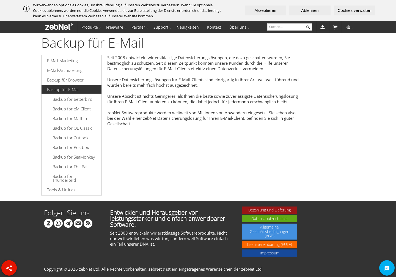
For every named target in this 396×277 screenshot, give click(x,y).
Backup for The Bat (70, 166)
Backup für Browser (65, 80)
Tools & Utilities (61, 189)
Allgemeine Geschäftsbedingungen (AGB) (269, 231)
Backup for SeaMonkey (74, 157)
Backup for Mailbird (71, 118)
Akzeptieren (265, 10)
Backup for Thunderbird (64, 178)
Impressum (269, 253)
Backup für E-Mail (63, 89)
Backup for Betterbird (72, 99)
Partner (138, 27)
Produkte (89, 27)
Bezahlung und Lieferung (269, 210)
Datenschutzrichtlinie (269, 218)
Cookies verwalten (355, 10)
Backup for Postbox (71, 147)
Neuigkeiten (188, 27)
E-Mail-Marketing (62, 60)
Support (160, 27)
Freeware (114, 27)
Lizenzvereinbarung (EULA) (269, 244)
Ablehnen (309, 10)
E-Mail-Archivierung (64, 70)
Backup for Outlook (70, 137)
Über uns (237, 27)
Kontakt (214, 27)
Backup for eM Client (72, 109)
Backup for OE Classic (72, 128)
